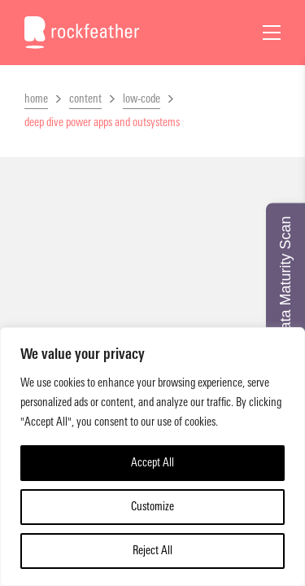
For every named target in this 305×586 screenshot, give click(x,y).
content (85, 99)
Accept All (152, 463)
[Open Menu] (271, 32)
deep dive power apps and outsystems (102, 122)
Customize (152, 507)
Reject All (152, 551)
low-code (141, 99)
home (36, 99)
